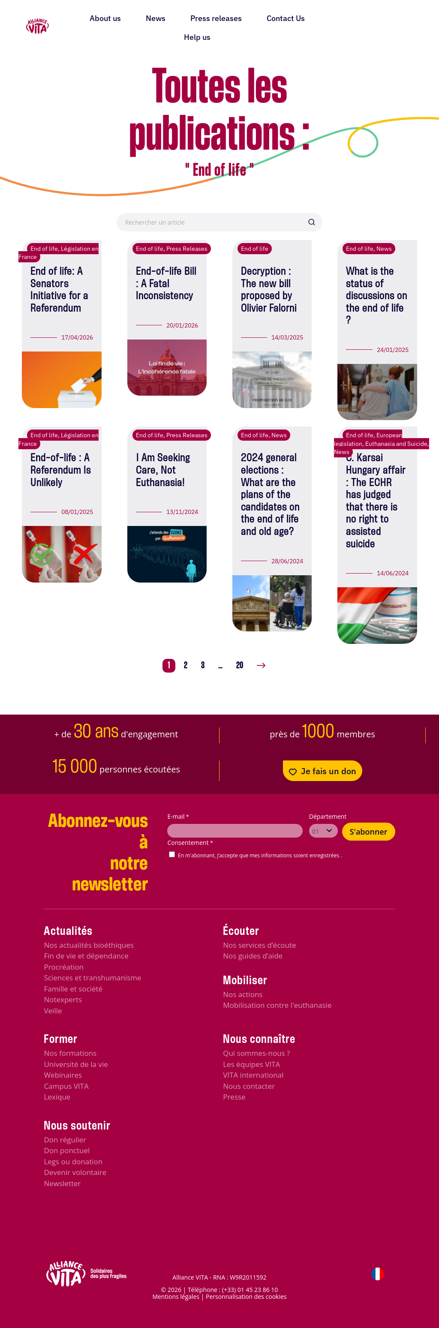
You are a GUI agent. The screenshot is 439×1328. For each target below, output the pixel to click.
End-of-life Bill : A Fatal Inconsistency (166, 284)
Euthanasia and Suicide (396, 444)
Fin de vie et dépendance (86, 956)
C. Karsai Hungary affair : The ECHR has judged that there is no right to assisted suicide (376, 501)
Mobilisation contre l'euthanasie (277, 1005)
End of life (44, 248)
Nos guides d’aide (253, 956)
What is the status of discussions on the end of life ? (376, 296)
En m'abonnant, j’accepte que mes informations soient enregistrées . (260, 855)
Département (327, 817)
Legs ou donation (73, 1161)
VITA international (253, 1075)
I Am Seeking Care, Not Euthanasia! (163, 470)
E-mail (178, 817)
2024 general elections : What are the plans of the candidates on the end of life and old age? (270, 495)
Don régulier (65, 1140)
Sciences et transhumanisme (92, 977)
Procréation (64, 967)
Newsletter (62, 1183)
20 (239, 665)
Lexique (57, 1097)
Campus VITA (66, 1086)
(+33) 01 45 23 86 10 (250, 1290)
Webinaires (63, 1075)
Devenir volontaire (75, 1172)
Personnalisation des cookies (246, 1296)
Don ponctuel (67, 1150)
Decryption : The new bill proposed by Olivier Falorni (269, 290)
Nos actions (242, 994)
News (384, 248)
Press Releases (186, 248)
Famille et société (73, 989)
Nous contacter (249, 1086)
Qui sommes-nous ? (256, 1053)
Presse (234, 1097)
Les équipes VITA (251, 1064)
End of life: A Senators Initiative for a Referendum (59, 290)
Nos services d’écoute (259, 945)
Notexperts (63, 999)
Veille (53, 1011)
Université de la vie (76, 1064)
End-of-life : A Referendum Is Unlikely (60, 470)
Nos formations (70, 1053)
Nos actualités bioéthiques (89, 945)
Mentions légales (175, 1296)
